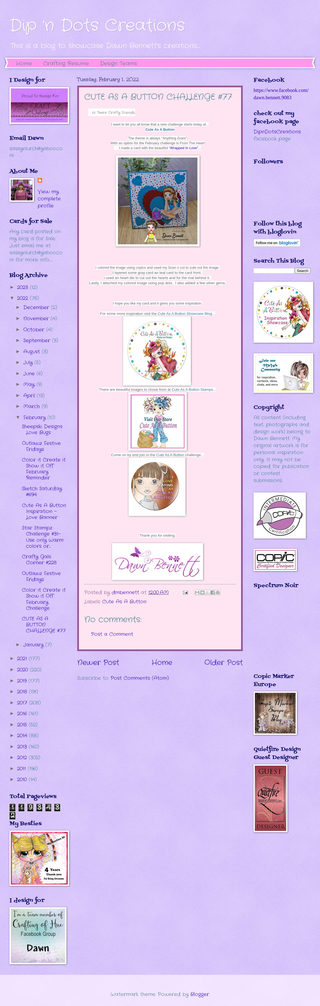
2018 (23, 691)
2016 (23, 713)
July (28, 362)
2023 (23, 287)
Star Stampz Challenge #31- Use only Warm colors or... (42, 536)
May (29, 384)
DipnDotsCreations (277, 131)
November (37, 318)
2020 (23, 669)
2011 (22, 768)
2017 (23, 702)
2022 (23, 298)
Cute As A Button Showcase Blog (185, 314)
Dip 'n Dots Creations (97, 25)
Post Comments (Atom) (140, 678)
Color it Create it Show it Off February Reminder (44, 468)
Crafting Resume (66, 64)
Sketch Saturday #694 (42, 491)
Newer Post (98, 663)
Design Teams (118, 64)
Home (24, 64)
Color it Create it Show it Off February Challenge (44, 599)
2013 (23, 746)
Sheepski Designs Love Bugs (42, 429)
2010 (23, 779)
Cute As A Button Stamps (192, 389)
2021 (23, 658)
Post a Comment (112, 634)
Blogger (199, 994)
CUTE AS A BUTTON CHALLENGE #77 (44, 624)
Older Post (223, 663)
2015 (23, 724)
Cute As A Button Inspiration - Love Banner (44, 511)
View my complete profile (49, 198)
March (32, 406)
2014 (23, 735)
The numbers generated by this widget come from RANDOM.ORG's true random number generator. (275, 635)
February (35, 417)
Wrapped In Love (184, 148)
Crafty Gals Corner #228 (39, 559)
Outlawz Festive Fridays (41, 446)
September (37, 340)
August (32, 351)
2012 (23, 757)
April (30, 395)
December (37, 307)
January (34, 644)
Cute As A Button (160, 129)
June (30, 373)
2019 (22, 680)
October (34, 329)
